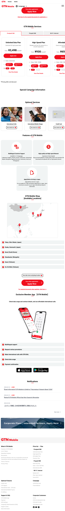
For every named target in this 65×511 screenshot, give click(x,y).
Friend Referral (36, 485)
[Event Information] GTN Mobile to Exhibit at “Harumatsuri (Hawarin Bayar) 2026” (28, 389)
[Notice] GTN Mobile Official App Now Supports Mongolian (21, 397)
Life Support (4, 485)
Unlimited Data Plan (38, 452)
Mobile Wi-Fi (36, 473)
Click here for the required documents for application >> (32, 17)
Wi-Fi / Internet (54, 33)
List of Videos (4, 451)
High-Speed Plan (37, 454)
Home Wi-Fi (36, 477)
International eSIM (37, 467)
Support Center (4, 506)
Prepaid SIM (32, 33)
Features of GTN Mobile (7, 449)
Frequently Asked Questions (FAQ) (9, 504)
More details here (10, 127)
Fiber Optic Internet (37, 475)
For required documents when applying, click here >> (32, 289)
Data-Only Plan (36, 463)
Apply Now (38, 57)
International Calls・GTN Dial (8, 487)
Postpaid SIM (10, 33)
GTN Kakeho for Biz (37, 504)
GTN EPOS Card (37, 483)
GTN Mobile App (5, 498)
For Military (4, 492)
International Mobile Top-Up (8, 489)
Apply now (13, 56)
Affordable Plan (37, 456)
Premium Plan (36, 458)
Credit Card (4, 483)
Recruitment (4, 455)
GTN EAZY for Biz (37, 502)
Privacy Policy (4, 463)
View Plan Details (13, 72)
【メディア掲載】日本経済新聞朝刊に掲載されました (20, 405)
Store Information (5, 508)
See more (57, 412)
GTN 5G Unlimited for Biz (39, 500)
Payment (3, 500)
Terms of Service (5, 461)
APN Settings (4, 502)
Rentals (10, 1)
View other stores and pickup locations (32, 275)
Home (34, 498)
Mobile (16, 1)
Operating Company (6, 453)
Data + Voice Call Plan (38, 465)
